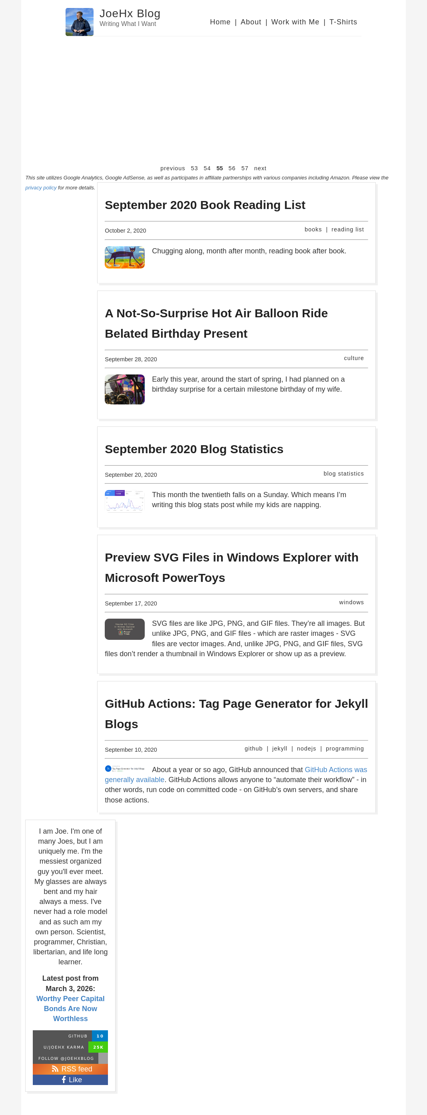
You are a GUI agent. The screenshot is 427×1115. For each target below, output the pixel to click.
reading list (347, 229)
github (254, 748)
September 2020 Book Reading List (205, 204)
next (260, 168)
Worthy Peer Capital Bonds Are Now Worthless (70, 1009)
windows (351, 602)
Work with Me (295, 22)
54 (207, 168)
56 (232, 168)
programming (345, 748)
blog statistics (343, 473)
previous (172, 168)
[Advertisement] (214, 104)
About (251, 22)
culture (354, 358)
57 (245, 168)
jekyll (279, 748)
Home (220, 22)
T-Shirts (343, 22)
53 (194, 168)
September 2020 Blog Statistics (194, 449)
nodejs (306, 748)
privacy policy (40, 188)
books (313, 229)
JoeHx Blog (130, 13)
